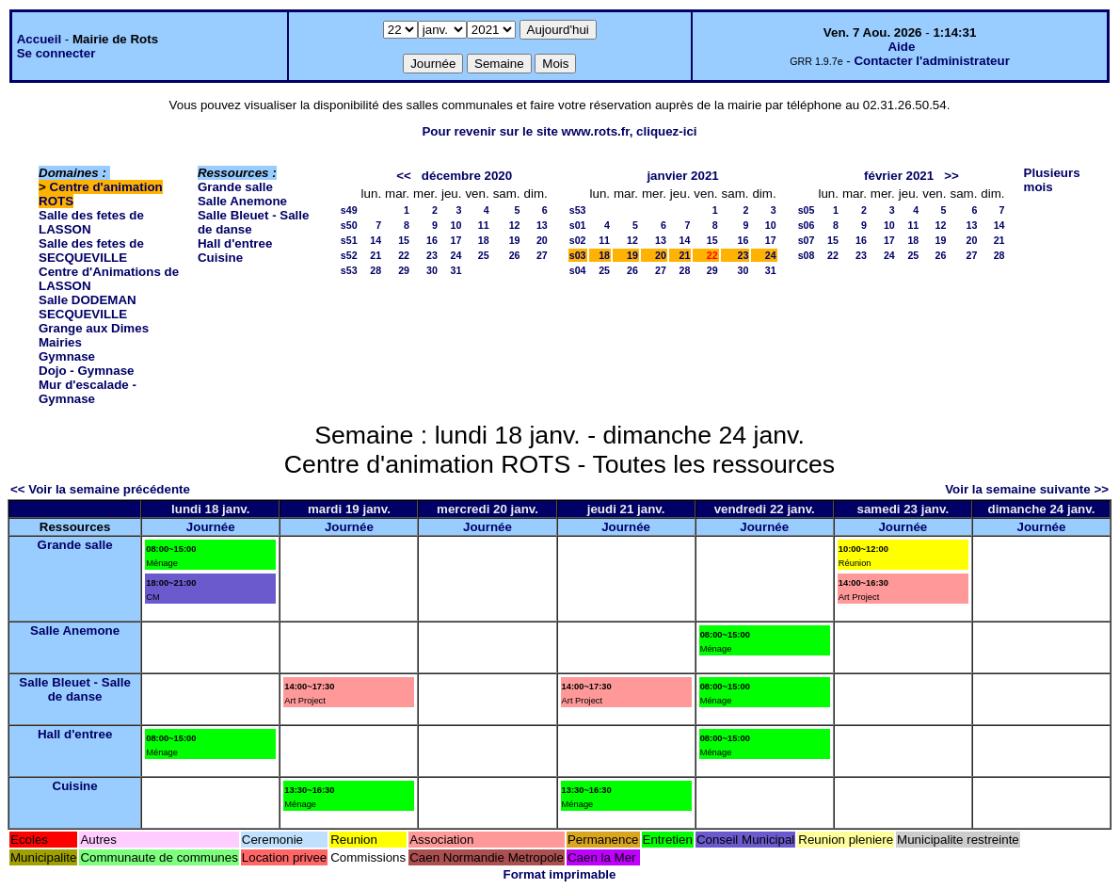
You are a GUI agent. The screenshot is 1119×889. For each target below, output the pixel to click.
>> (951, 176)
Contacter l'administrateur (931, 61)
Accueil (39, 39)
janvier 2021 (682, 176)
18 (483, 240)
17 (456, 240)
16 (432, 240)
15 (403, 240)
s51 (349, 240)
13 (542, 225)
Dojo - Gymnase (86, 371)
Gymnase (67, 356)
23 (432, 255)
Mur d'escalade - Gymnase (87, 392)
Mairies (60, 342)
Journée (210, 527)
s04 (577, 270)
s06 (806, 225)
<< (403, 176)
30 (432, 270)
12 (514, 225)
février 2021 (899, 176)
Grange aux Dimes (94, 328)
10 (456, 225)
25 (483, 255)
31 (456, 270)
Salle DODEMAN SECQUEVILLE (87, 307)
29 (403, 270)
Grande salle (235, 187)
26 (514, 255)
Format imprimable (560, 874)
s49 (349, 210)
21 (375, 255)
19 (514, 240)
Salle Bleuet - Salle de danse (75, 689)
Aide (901, 47)
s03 (577, 255)
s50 (349, 225)
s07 (806, 240)
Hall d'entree (235, 243)
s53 (349, 270)
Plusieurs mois (1052, 180)
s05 (806, 210)
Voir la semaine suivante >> (1027, 489)
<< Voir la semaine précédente (100, 489)
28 (375, 270)
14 (375, 240)
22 (403, 255)
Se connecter (56, 53)
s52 (349, 255)
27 (542, 255)
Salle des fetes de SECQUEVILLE (91, 250)
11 (483, 225)
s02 (577, 240)
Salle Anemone (242, 201)
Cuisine (220, 258)
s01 (577, 225)
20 (542, 240)
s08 (806, 255)
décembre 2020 (467, 176)
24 (456, 255)
